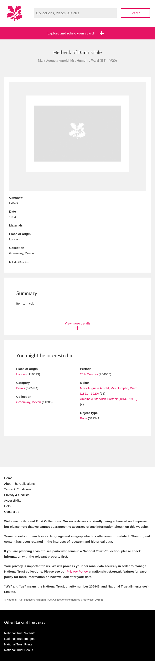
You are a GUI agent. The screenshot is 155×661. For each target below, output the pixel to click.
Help (7, 506)
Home (8, 478)
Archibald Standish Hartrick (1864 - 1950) (108, 399)
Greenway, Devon (28, 402)
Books (20, 388)
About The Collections (19, 483)
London (21, 374)
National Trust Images (19, 638)
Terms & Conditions (17, 489)
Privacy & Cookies (17, 495)
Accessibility (12, 500)
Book (83, 418)
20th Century (89, 374)
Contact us (11, 511)
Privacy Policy (77, 571)
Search (135, 13)
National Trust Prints (18, 644)
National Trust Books (18, 650)
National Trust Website (20, 633)
